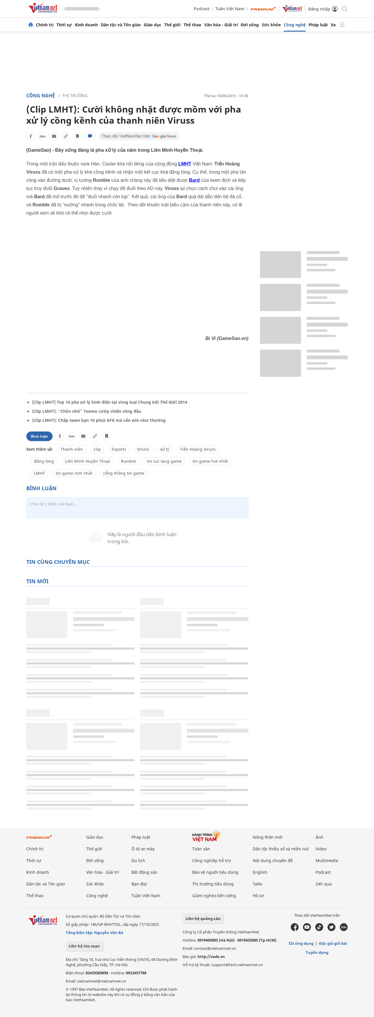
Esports (119, 449)
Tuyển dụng (317, 952)
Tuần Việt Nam (229, 8)
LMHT (39, 473)
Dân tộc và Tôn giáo (121, 25)
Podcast (201, 8)
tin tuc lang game (164, 461)
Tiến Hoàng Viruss (198, 449)
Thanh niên (71, 449)
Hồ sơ (258, 895)
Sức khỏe (271, 25)
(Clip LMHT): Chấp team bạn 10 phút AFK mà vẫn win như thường (99, 420)
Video (321, 849)
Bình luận (39, 436)
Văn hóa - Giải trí (221, 25)
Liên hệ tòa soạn (84, 946)
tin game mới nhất (74, 473)
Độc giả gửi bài (333, 943)
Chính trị (44, 25)
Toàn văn (201, 849)
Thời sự (64, 25)
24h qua (324, 884)
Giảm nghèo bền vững (214, 895)
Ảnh (319, 837)
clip (97, 449)
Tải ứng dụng (301, 943)
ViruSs (143, 449)
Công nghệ (295, 25)
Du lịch (138, 860)
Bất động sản (144, 872)
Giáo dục (152, 25)
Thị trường (75, 95)
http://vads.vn (211, 956)
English (260, 872)
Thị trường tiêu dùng (213, 884)
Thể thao (192, 25)
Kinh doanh (86, 25)
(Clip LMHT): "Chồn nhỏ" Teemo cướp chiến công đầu (86, 411)
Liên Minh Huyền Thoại (87, 461)
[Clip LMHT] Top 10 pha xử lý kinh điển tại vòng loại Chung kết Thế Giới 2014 (109, 402)
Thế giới (172, 25)
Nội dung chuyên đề (273, 860)
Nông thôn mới (268, 837)
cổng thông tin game (123, 473)
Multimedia (327, 860)
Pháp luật (318, 25)
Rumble (128, 461)
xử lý (164, 449)
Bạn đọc (139, 884)
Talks (257, 884)
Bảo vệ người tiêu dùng (215, 872)
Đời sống (250, 25)
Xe (333, 25)
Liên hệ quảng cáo (203, 918)
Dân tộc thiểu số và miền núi (281, 849)
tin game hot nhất (210, 461)
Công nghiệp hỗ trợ (211, 860)
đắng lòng (44, 461)
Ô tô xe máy (143, 849)
